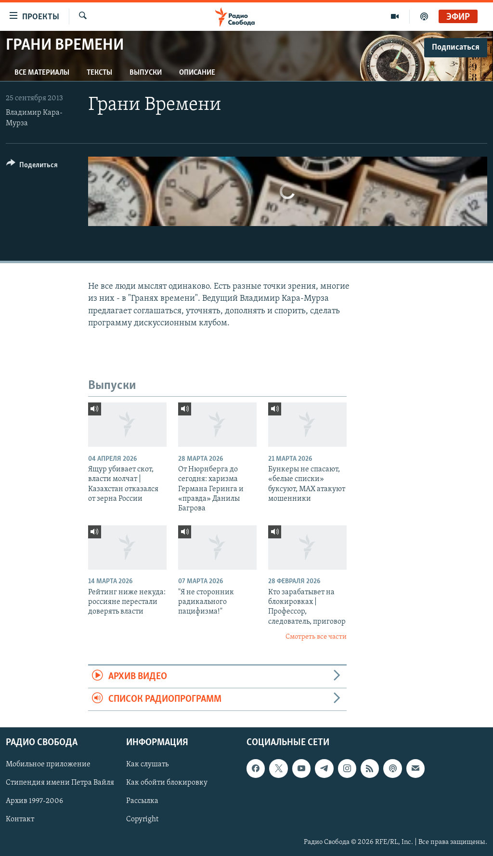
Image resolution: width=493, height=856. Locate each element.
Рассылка (142, 801)
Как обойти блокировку (167, 783)
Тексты (99, 73)
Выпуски (146, 73)
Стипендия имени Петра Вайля (60, 783)
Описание (197, 73)
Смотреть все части (316, 637)
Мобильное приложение (48, 765)
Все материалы (41, 73)
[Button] (32, 166)
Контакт (20, 820)
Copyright (142, 820)
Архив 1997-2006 (34, 801)
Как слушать (147, 765)
